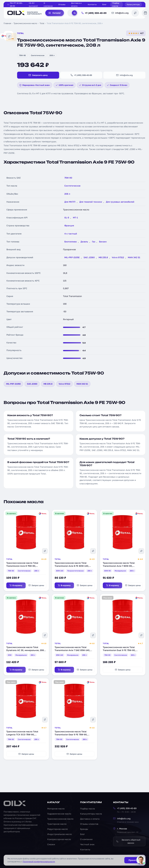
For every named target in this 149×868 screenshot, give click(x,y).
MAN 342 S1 (134, 257)
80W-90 (107, 571)
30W (10, 655)
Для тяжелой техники (90, 201)
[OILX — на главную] (24, 13)
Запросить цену (38, 75)
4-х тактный (70, 233)
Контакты (92, 4)
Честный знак (87, 844)
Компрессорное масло (59, 839)
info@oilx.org (120, 13)
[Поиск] (74, 12)
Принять (132, 860)
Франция (69, 225)
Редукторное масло (57, 829)
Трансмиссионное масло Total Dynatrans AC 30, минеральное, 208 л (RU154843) (26, 650)
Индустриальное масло (59, 834)
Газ (93, 241)
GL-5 (66, 217)
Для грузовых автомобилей (120, 201)
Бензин (103, 241)
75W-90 (22, 55)
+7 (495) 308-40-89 (94, 13)
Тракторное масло (56, 824)
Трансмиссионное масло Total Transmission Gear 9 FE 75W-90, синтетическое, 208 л (71, 734)
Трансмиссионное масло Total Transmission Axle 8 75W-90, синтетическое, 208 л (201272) (22, 566)
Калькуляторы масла (91, 813)
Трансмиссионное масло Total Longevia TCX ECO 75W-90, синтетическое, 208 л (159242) (22, 734)
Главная (7, 23)
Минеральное (120, 571)
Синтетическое (37, 55)
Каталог (54, 13)
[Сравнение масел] (135, 13)
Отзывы (61, 4)
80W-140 (59, 571)
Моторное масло (56, 808)
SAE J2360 (89, 257)
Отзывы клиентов (89, 824)
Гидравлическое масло (59, 813)
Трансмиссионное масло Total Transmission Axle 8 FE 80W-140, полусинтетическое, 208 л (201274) (73, 566)
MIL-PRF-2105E (72, 257)
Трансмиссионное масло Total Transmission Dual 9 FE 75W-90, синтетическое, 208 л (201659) (119, 650)
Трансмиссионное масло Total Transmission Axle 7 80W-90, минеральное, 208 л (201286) (119, 566)
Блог (104, 4)
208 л (52, 55)
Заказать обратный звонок (128, 841)
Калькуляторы (133, 4)
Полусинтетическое (75, 571)
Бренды (84, 829)
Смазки (51, 844)
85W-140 (59, 655)
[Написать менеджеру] (140, 859)
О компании (48, 4)
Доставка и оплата (76, 4)
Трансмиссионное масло (25, 23)
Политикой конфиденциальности (39, 861)
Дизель (84, 241)
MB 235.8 (103, 257)
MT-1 (75, 217)
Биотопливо (70, 241)
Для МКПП (69, 201)
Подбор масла (115, 4)
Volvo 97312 (118, 257)
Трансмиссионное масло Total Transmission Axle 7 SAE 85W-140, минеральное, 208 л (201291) (72, 650)
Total (42, 23)
